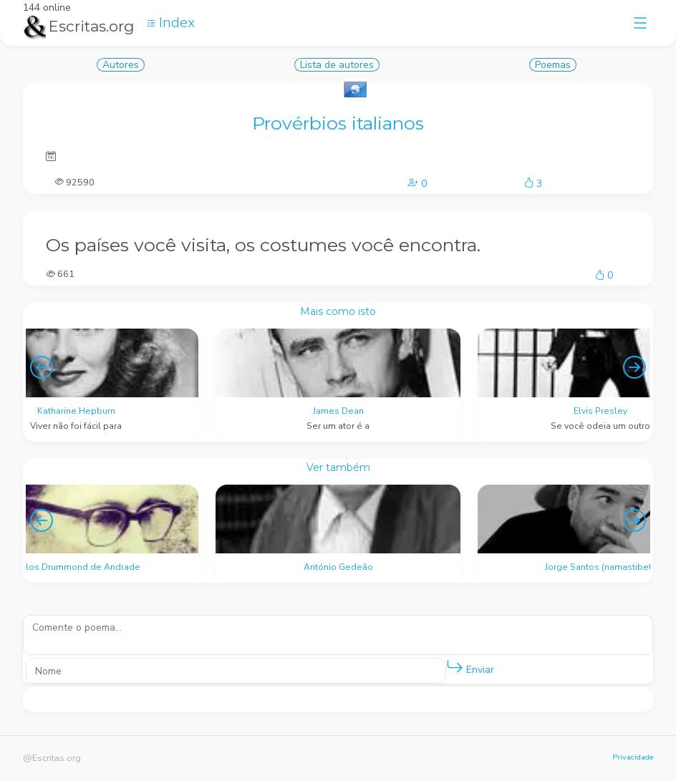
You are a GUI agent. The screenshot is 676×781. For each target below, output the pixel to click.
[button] (454, 667)
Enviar (470, 667)
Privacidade (632, 757)
